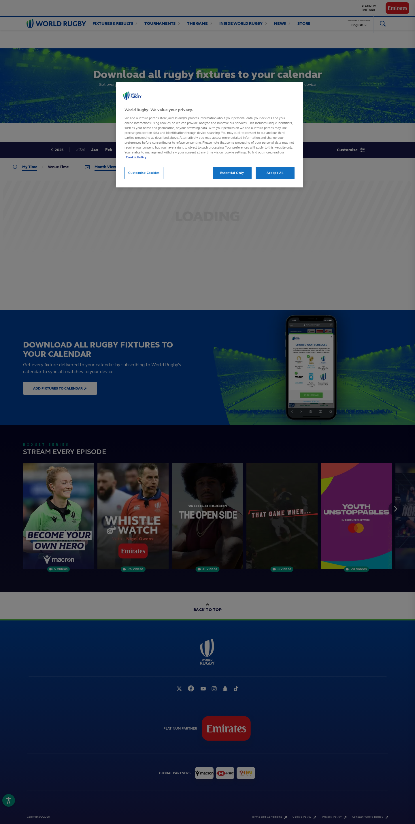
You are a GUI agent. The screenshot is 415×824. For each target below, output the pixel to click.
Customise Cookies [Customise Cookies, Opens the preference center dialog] (144, 173)
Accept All (275, 173)
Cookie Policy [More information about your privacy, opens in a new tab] (136, 157)
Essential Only (232, 173)
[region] (209, 134)
